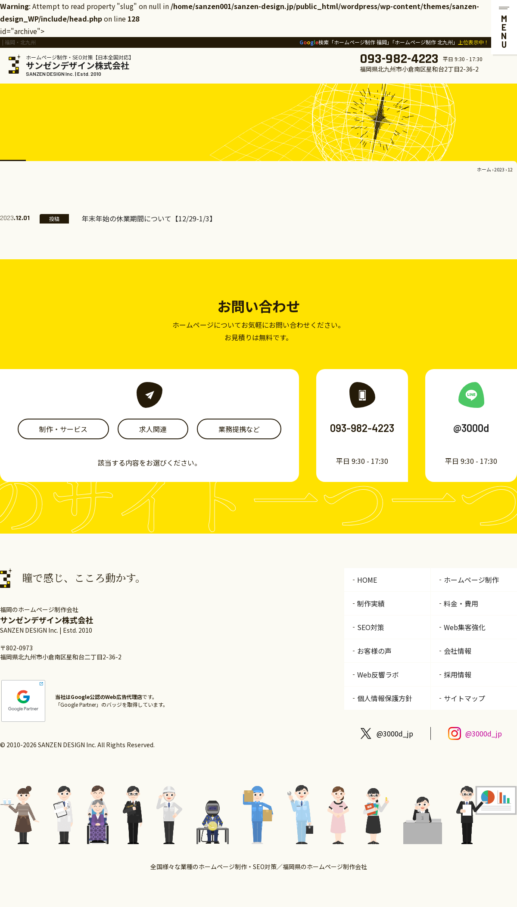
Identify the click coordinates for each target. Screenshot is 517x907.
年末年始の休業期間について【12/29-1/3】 (149, 218)
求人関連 (153, 429)
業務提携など (239, 429)
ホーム (484, 169)
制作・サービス (63, 429)
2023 (499, 169)
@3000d (471, 428)
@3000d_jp (395, 733)
